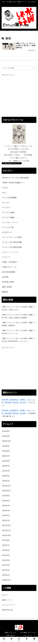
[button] (34, 68)
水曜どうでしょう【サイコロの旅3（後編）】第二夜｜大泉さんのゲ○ (18, 308)
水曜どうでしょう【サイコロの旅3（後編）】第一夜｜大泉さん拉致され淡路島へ (18, 316)
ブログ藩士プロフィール (27, 632)
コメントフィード (8, 605)
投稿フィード (7, 600)
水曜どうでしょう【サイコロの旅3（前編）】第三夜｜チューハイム (18, 332)
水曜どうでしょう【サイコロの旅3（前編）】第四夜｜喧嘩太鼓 (18, 324)
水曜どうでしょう (10, 632)
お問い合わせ (10, 635)
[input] (19, 68)
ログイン (5, 595)
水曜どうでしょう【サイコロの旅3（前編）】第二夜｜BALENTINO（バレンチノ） (18, 340)
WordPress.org (7, 610)
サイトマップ (27, 635)
